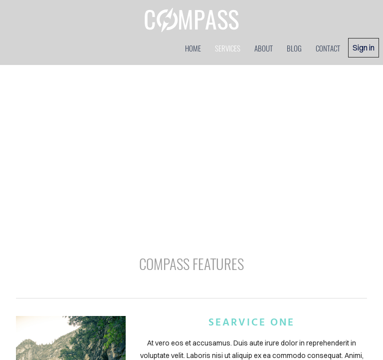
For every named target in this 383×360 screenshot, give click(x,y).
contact (328, 48)
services (227, 48)
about (263, 48)
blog (294, 48)
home (193, 48)
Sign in (364, 47)
